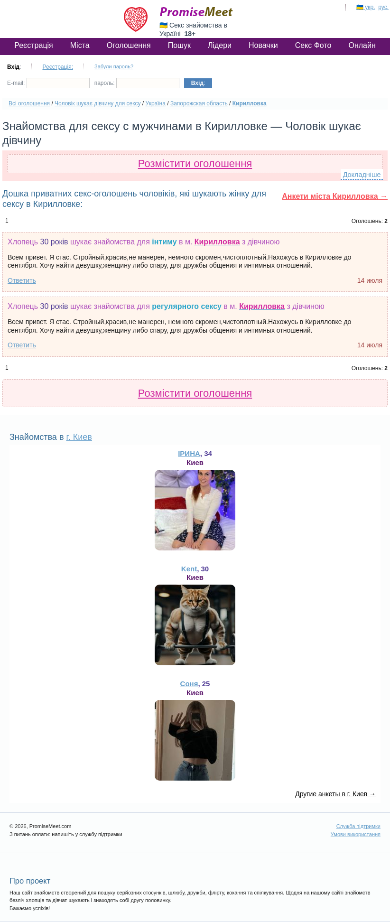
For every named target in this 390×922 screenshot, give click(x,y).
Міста (80, 45)
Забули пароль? (113, 66)
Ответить (22, 280)
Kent (189, 569)
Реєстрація (33, 45)
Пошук (179, 45)
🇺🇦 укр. (365, 7)
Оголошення (129, 45)
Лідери (220, 45)
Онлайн (361, 45)
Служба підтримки (358, 826)
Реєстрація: (57, 67)
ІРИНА (189, 453)
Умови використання (356, 834)
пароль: (136, 83)
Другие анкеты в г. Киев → (335, 794)
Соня (189, 684)
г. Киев (79, 437)
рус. (383, 7)
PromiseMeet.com (196, 12)
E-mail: (48, 83)
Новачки (263, 45)
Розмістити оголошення (195, 163)
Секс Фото (313, 45)
